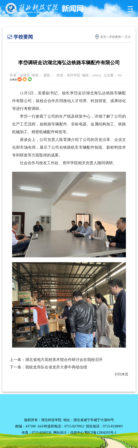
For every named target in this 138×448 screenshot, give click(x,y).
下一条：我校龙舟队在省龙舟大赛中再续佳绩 (48, 367)
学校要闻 (115, 37)
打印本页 (121, 374)
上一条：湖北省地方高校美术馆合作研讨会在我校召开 (56, 360)
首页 (103, 37)
